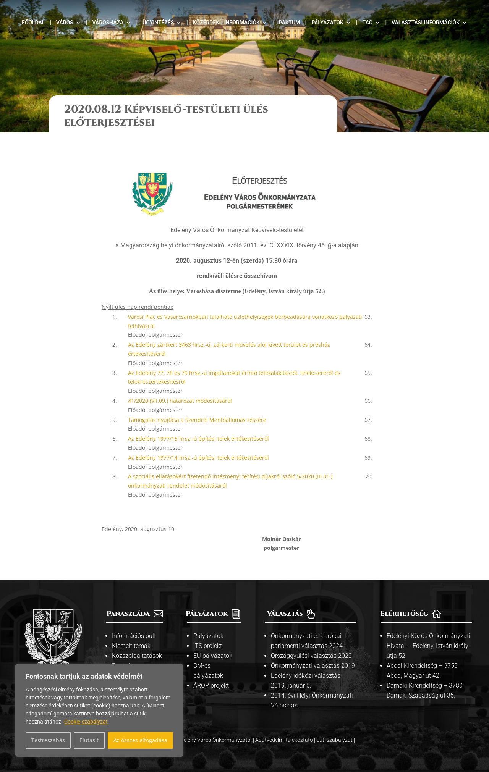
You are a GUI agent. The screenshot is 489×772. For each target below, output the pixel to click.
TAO (368, 23)
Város (64, 23)
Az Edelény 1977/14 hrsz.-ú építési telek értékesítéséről (198, 457)
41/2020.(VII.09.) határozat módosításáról (180, 400)
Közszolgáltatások (137, 655)
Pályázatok (327, 23)
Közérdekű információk (226, 23)
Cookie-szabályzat (86, 722)
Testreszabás (48, 740)
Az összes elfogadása (140, 740)
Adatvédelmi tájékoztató (284, 740)
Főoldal (33, 23)
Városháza (107, 23)
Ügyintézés (158, 23)
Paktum (289, 23)
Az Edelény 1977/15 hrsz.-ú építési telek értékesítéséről (198, 438)
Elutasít (89, 740)
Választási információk (426, 23)
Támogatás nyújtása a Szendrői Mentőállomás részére (197, 419)
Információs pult (134, 636)
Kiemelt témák (131, 645)
